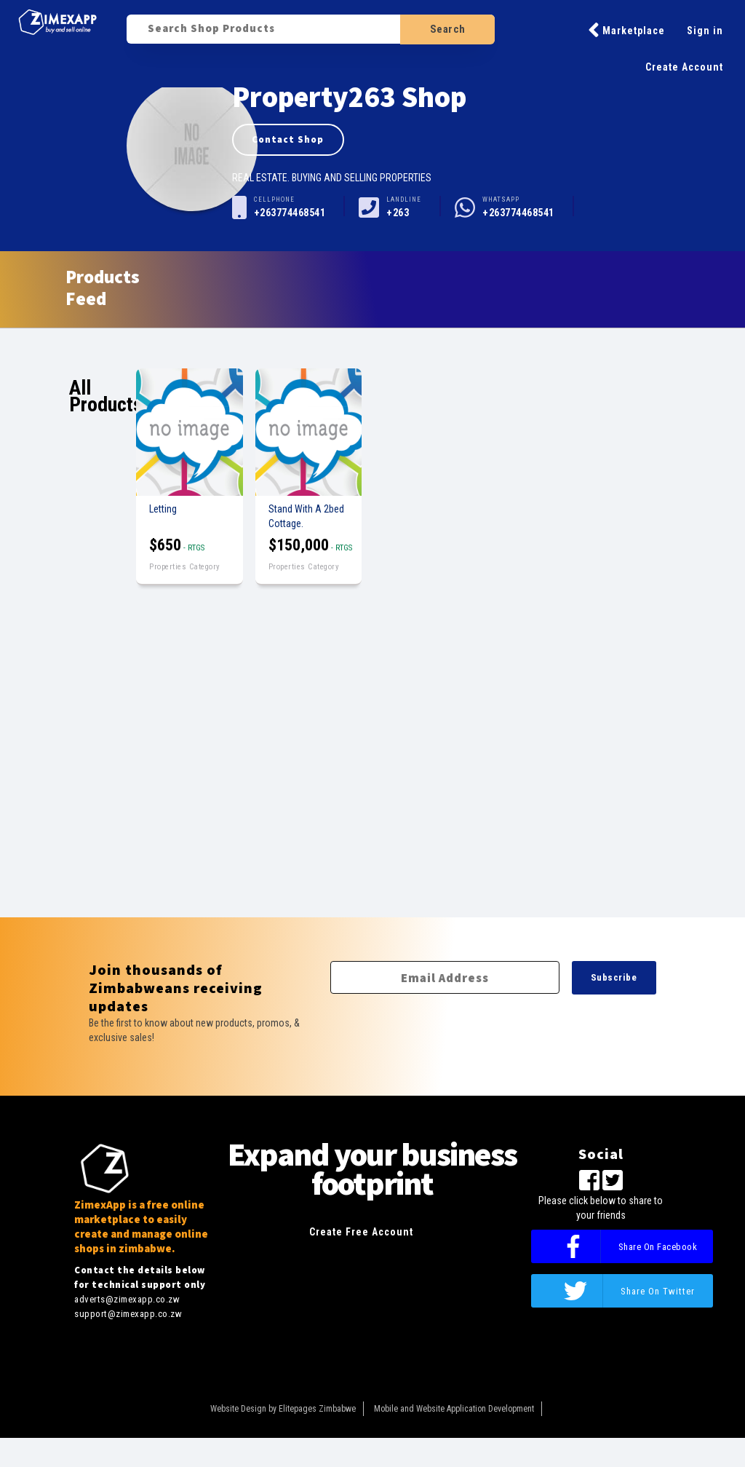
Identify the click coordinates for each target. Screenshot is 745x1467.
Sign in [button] (705, 30)
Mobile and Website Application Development (454, 1409)
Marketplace (626, 29)
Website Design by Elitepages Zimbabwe (283, 1409)
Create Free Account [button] (361, 1232)
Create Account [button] (684, 67)
